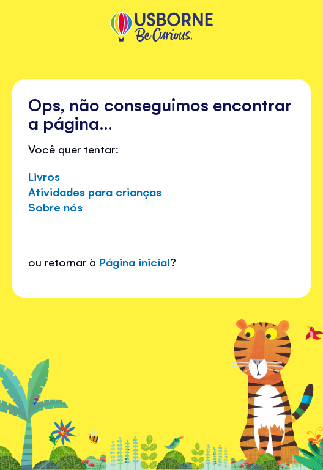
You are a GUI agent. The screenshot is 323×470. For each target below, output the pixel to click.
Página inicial (134, 261)
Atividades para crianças (95, 191)
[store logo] (161, 28)
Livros (44, 176)
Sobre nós (55, 206)
